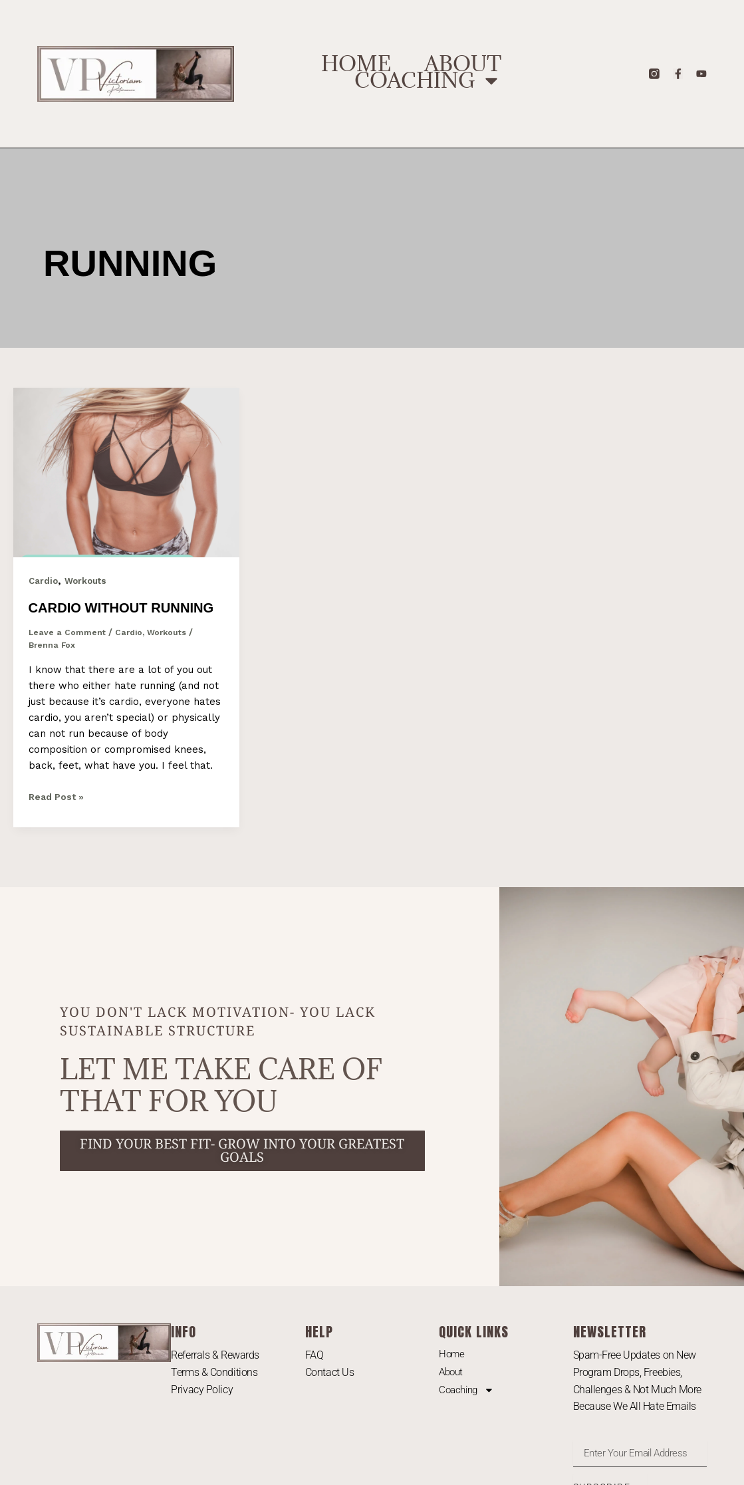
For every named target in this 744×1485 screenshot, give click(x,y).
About (462, 63)
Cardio (44, 580)
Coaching (427, 80)
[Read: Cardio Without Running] (126, 471)
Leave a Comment (67, 653)
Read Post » (59, 816)
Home (356, 63)
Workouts (88, 580)
